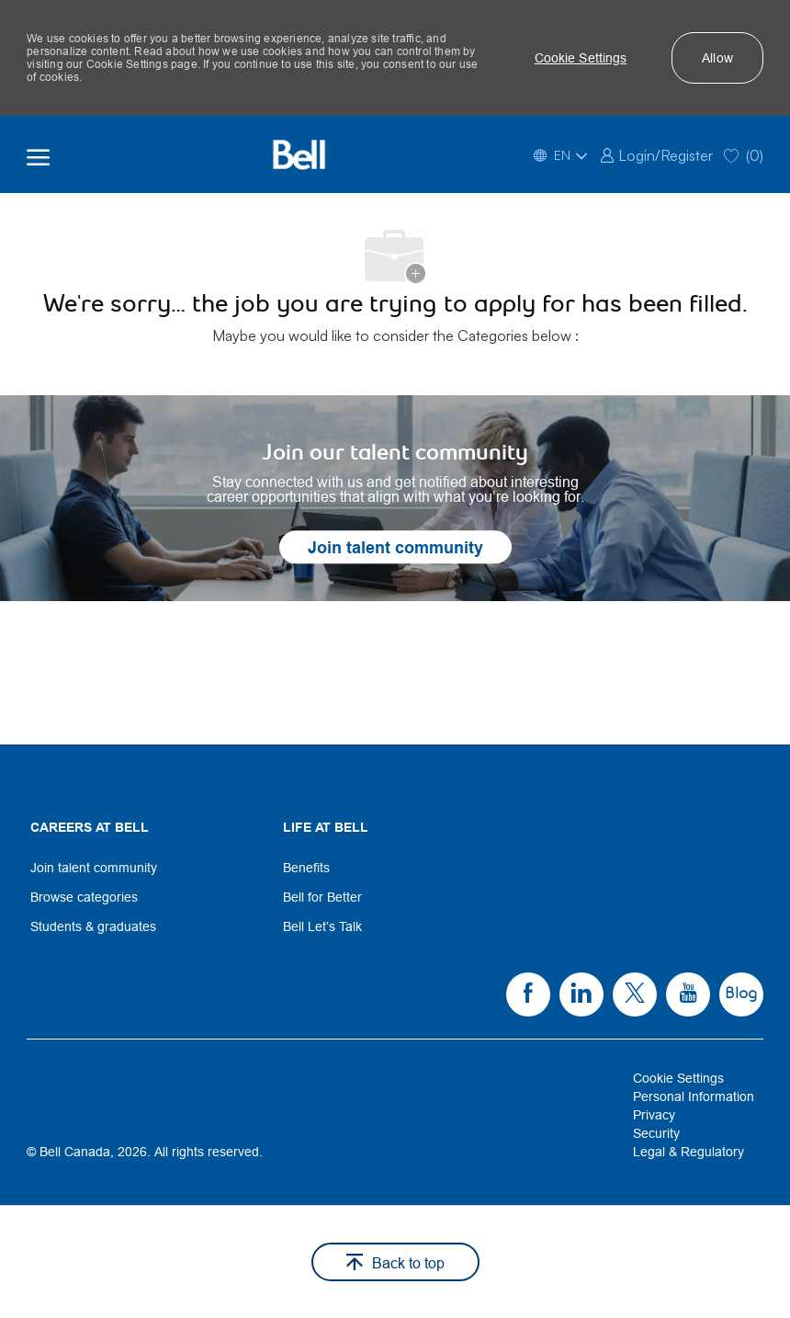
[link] (656, 154)
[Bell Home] (299, 154)
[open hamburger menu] (38, 154)
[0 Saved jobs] (743, 154)
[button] (581, 58)
